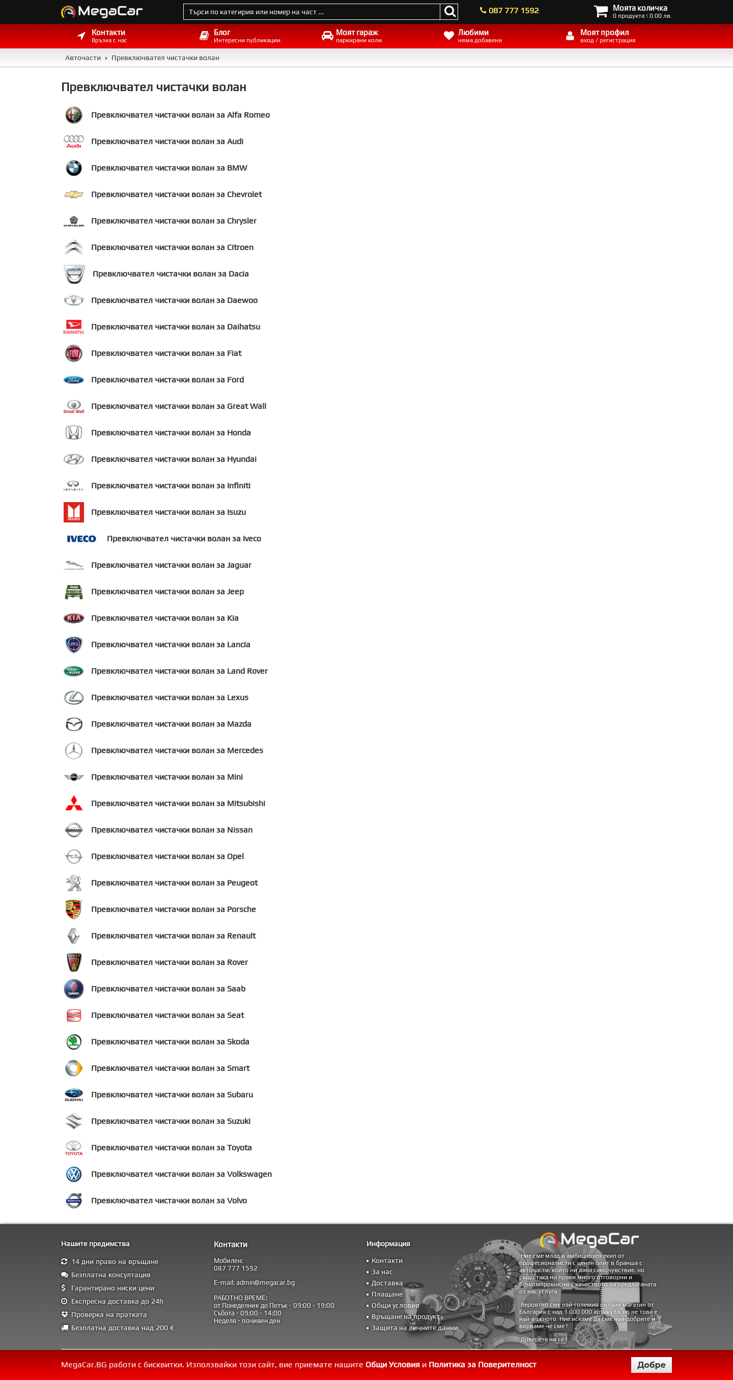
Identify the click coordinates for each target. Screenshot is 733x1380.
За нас (382, 1271)
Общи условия (395, 1305)
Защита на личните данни (415, 1327)
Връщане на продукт (406, 1316)
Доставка (387, 1283)
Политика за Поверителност (483, 1364)
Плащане (387, 1294)
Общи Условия (392, 1364)
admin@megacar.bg (265, 1282)
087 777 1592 (514, 10)
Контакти (387, 1260)
